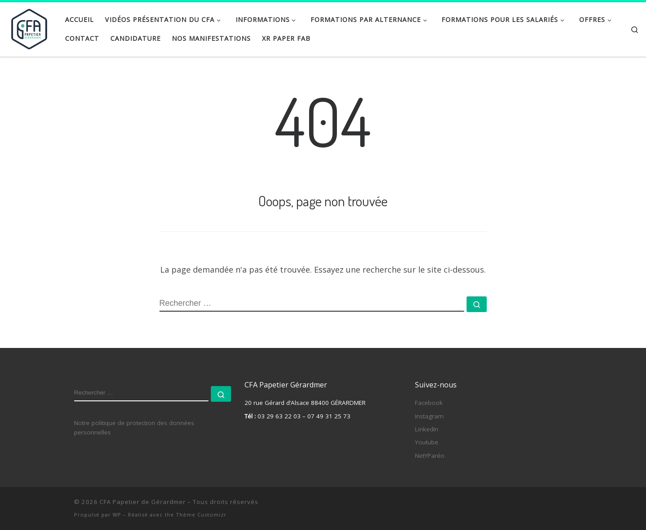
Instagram (429, 416)
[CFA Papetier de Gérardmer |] (29, 27)
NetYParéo (430, 456)
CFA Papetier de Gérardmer (143, 502)
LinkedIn (426, 429)
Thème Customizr (201, 514)
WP (117, 514)
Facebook (429, 403)
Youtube (426, 442)
